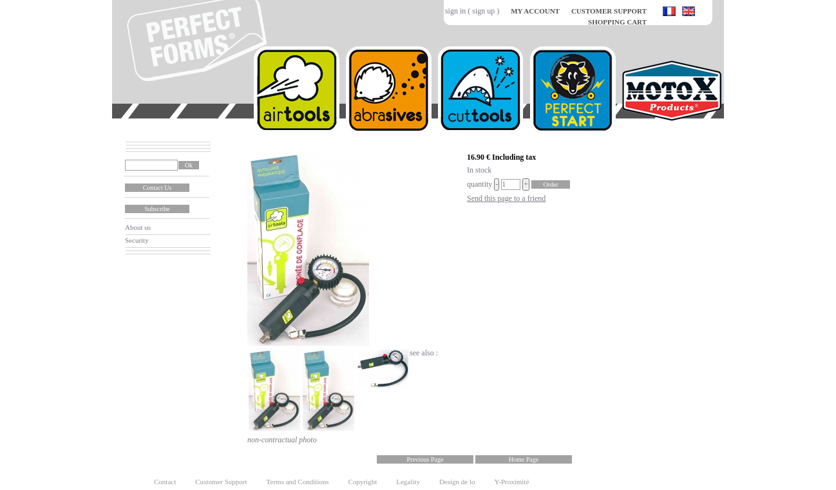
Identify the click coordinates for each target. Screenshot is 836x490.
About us (138, 227)
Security (137, 240)
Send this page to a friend (506, 198)
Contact (165, 481)
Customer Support (221, 481)
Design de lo (457, 481)
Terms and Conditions (298, 481)
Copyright (362, 481)
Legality (408, 481)
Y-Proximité (512, 481)
